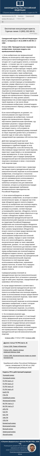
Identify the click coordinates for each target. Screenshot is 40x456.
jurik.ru (35, 33)
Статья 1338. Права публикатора (15, 346)
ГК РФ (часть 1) (8, 381)
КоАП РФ (6, 392)
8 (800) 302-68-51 (27, 31)
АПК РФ (5, 409)
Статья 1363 (30, 338)
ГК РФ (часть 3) (8, 386)
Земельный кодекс (9, 432)
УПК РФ (5, 420)
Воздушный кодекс (9, 426)
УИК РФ (5, 418)
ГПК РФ (5, 395)
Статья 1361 (9, 338)
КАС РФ (5, 415)
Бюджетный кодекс (9, 423)
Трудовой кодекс (8, 375)
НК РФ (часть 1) (8, 403)
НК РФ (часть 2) (8, 406)
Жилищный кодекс (9, 401)
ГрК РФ (5, 412)
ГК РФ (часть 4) (8, 389)
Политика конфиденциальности (20, 452)
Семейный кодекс (9, 398)
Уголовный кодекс (9, 378)
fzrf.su (20, 454)
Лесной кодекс (8, 434)
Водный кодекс (8, 429)
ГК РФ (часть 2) (8, 384)
